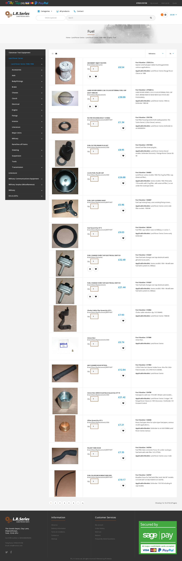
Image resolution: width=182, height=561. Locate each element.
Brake (14, 87)
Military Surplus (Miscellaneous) (21, 184)
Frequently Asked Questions (105, 539)
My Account (154, 3)
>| (82, 503)
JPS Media (108, 559)
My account (99, 525)
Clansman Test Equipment (19, 52)
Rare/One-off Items (19, 144)
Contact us (55, 535)
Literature (15, 127)
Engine (109, 37)
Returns (98, 535)
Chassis (14, 93)
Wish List (98, 532)
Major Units (16, 133)
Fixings (14, 115)
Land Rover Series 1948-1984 (96, 37)
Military (14, 138)
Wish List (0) (165, 3)
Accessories (16, 70)
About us (54, 525)
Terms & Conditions (58, 532)
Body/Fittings (17, 81)
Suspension (16, 156)
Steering (15, 150)
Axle (13, 75)
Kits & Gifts (13, 196)
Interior (14, 121)
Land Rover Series (78, 37)
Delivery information (58, 528)
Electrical (15, 104)
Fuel (114, 37)
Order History (100, 528)
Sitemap (54, 539)
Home (68, 37)
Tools (13, 161)
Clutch (14, 98)
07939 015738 (141, 3)
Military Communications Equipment (24, 179)
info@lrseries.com (16, 546)
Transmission (17, 167)
